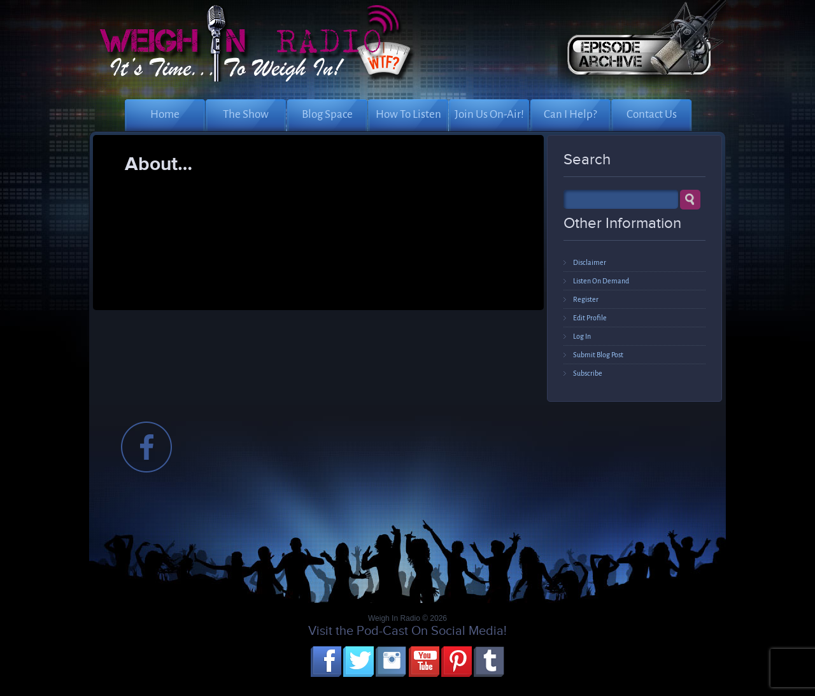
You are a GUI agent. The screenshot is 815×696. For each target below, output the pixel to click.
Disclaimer (589, 262)
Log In (582, 336)
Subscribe (587, 373)
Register (586, 299)
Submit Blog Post (598, 355)
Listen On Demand (601, 281)
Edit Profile (590, 318)
